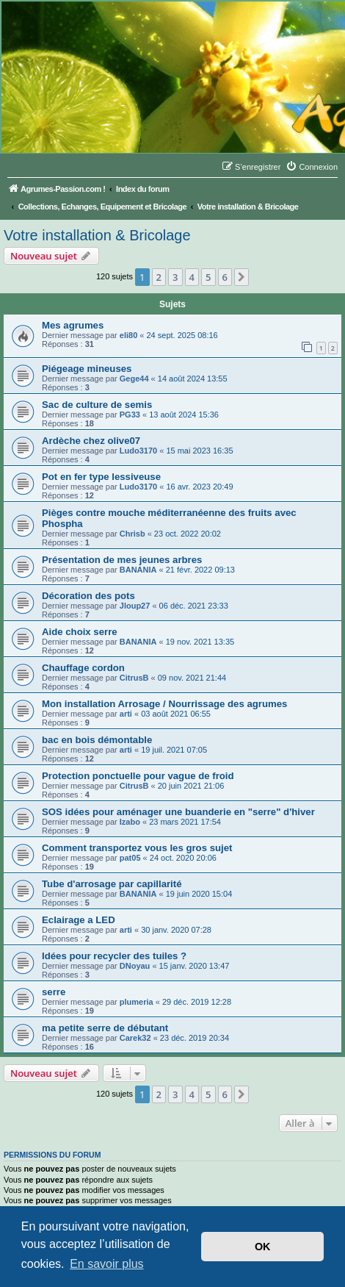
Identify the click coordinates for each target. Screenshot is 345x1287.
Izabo (130, 821)
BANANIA (138, 569)
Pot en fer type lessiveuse (101, 476)
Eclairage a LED (78, 919)
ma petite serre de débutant (105, 1027)
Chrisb (132, 533)
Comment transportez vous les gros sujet (137, 847)
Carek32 (135, 1037)
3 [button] (175, 277)
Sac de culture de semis (97, 404)
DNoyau (135, 965)
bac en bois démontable (97, 739)
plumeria (136, 1001)
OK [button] (263, 1246)
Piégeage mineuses (86, 368)
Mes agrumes (73, 325)
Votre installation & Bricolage (97, 235)
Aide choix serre (79, 631)
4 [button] (192, 277)
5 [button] (208, 277)
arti (126, 713)
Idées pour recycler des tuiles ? (114, 955)
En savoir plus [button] (107, 1264)
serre (53, 991)
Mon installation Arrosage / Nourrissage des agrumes (164, 703)
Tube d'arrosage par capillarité (112, 883)
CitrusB (134, 677)
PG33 (130, 414)
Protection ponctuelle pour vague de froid (138, 775)
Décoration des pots (88, 595)
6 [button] (225, 277)
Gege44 (134, 378)
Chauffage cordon (83, 667)
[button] (241, 277)
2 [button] (158, 277)
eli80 (128, 335)
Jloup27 (135, 605)
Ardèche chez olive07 (91, 440)
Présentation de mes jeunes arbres (122, 559)
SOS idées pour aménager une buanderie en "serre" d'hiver (178, 811)
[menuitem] (312, 166)
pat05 (130, 857)
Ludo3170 (138, 450)
